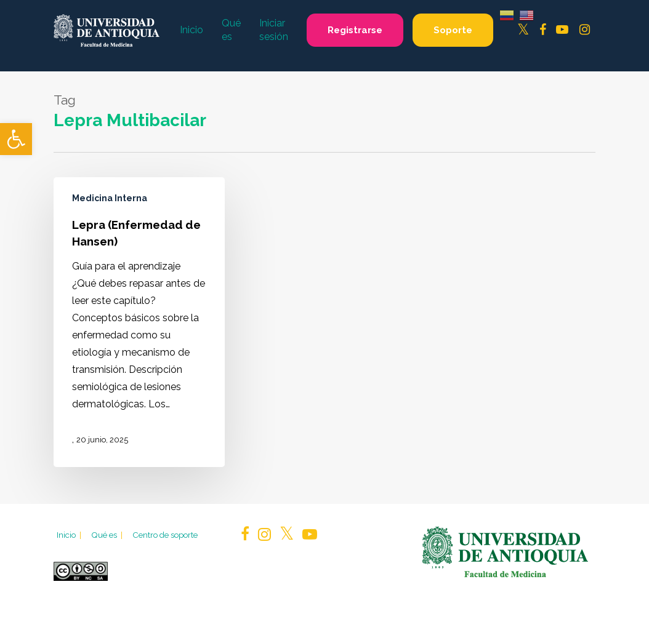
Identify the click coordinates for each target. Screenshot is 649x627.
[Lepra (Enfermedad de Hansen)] (139, 321)
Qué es (107, 534)
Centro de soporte (165, 535)
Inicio (70, 534)
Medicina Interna (109, 198)
